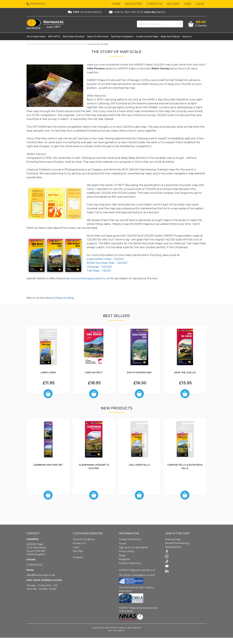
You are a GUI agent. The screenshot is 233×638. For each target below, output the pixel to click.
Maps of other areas (98, 36)
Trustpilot (78, 557)
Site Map (78, 551)
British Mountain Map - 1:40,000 (107, 263)
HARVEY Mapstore (35, 44)
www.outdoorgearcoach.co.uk (90, 278)
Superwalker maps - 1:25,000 (105, 259)
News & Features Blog (75, 44)
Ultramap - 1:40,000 (99, 267)
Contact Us (154, 3)
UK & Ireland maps (36, 36)
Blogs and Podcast (170, 36)
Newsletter (133, 3)
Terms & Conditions (84, 539)
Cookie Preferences (130, 539)
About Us (187, 36)
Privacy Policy (127, 551)
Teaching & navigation (122, 36)
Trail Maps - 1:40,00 (99, 271)
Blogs (122, 555)
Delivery (173, 3)
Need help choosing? (74, 36)
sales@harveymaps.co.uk (41, 575)
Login (200, 3)
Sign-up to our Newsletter (133, 547)
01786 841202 (34, 565)
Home (116, 3)
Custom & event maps (147, 36)
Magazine (124, 559)
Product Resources (130, 563)
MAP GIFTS (54, 36)
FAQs (187, 3)
